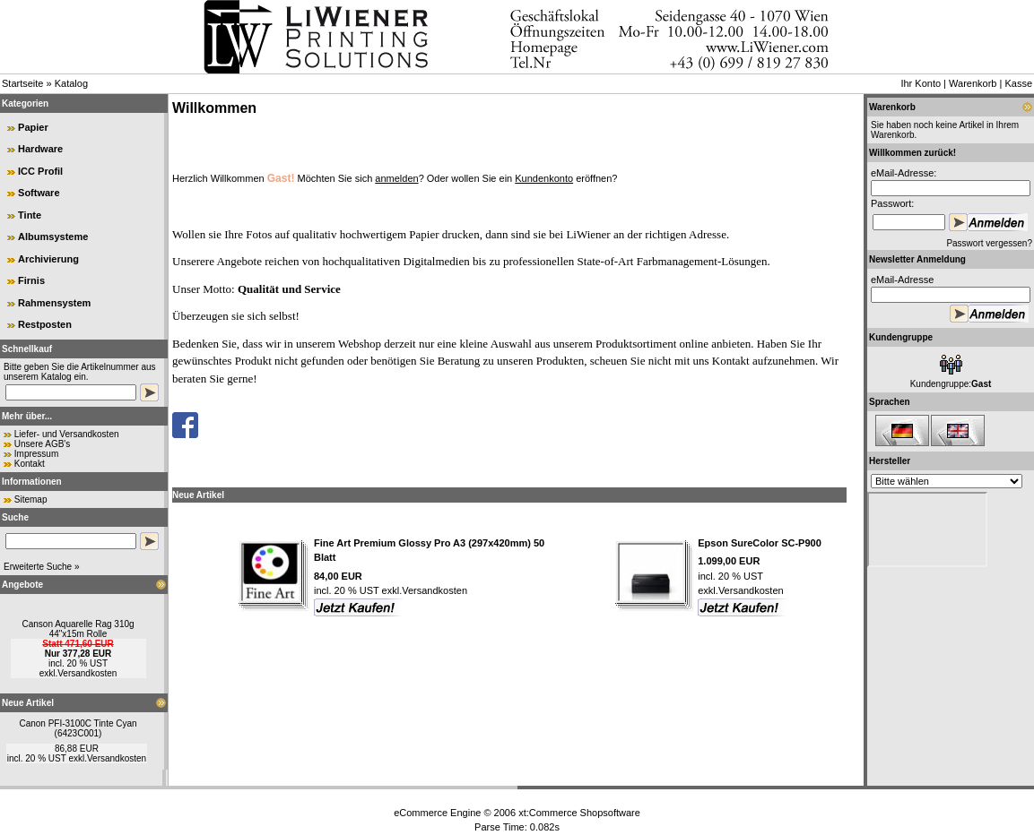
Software (38, 192)
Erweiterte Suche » (42, 567)
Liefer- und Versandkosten (66, 434)
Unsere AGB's (42, 444)
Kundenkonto (544, 178)
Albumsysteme (53, 236)
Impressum (36, 454)
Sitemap (31, 499)
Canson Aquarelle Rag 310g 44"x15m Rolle (78, 629)
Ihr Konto (920, 83)
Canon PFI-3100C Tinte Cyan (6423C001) (77, 728)
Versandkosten (87, 673)
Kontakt (29, 464)
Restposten (45, 324)
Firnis (31, 280)
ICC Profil (40, 171)
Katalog (71, 83)
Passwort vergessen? (989, 243)
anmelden (396, 178)
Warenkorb (972, 83)
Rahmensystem (54, 302)
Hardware (40, 148)
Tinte (29, 215)
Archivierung (48, 259)
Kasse (1018, 83)
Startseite (22, 83)
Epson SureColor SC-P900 (759, 543)
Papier (33, 127)
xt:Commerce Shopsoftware (579, 812)
